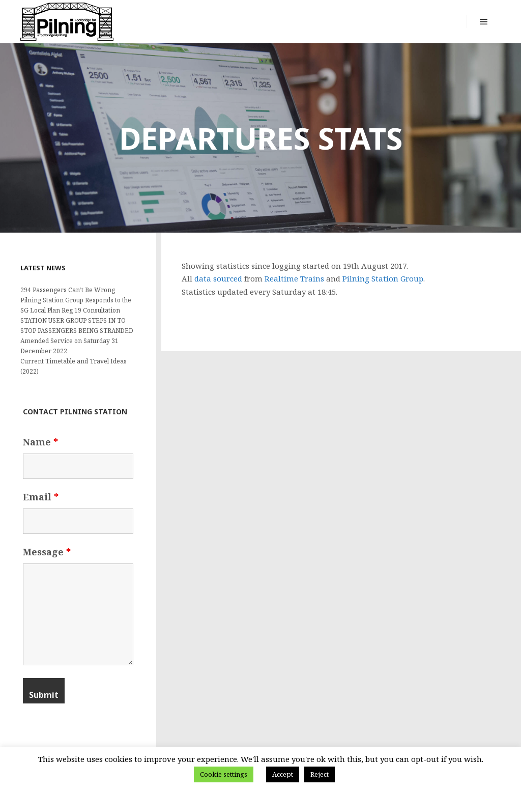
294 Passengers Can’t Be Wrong (67, 290)
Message (47, 552)
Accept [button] (282, 774)
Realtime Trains (294, 278)
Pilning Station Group (382, 278)
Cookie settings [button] (223, 774)
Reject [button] (319, 774)
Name (40, 442)
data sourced (218, 278)
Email (41, 497)
